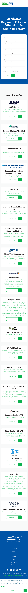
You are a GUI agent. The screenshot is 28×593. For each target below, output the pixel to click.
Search (7, 75)
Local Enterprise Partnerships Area (12, 65)
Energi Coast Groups (8, 47)
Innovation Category (8, 53)
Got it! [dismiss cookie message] (12, 590)
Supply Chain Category (9, 41)
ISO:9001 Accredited (12, 71)
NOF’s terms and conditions (12, 575)
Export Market (7, 59)
